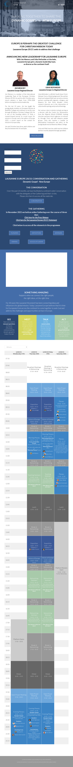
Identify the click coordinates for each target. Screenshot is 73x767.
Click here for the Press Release (36, 217)
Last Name (8, 157)
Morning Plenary (34, 438)
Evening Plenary (18, 712)
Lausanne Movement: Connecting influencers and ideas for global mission (36, 762)
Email (6, 164)
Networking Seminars (34, 579)
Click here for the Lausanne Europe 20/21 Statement (36, 220)
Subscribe (8, 172)
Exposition (34, 404)
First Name (8, 149)
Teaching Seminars (34, 475)
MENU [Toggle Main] (61, 5)
